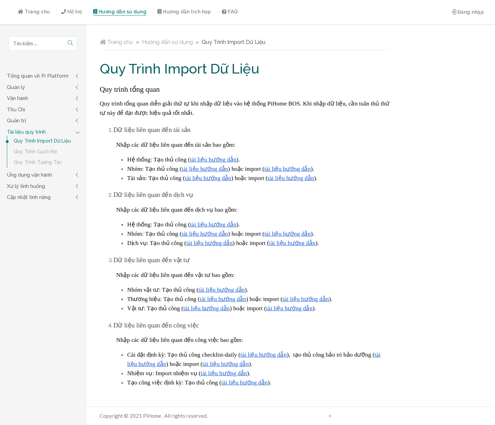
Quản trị (16, 121)
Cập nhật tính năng (29, 197)
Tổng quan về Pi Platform (37, 76)
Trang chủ (34, 11)
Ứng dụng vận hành (29, 175)
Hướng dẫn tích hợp (184, 11)
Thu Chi (16, 110)
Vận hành (17, 98)
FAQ (230, 11)
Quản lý (16, 87)
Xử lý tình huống (26, 186)
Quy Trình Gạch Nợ (35, 151)
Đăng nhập (467, 12)
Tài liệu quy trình (26, 132)
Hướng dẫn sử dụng (120, 11)
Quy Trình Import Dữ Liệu (42, 141)
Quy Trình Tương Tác (38, 162)
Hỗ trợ (71, 11)
